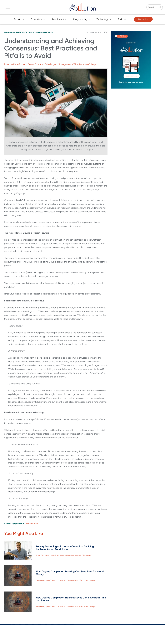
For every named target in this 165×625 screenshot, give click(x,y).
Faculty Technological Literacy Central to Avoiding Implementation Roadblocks (65, 548)
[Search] (155, 7)
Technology (104, 19)
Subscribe (143, 19)
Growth (19, 19)
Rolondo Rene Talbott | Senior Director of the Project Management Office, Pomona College (50, 64)
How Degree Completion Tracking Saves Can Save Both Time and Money (71, 599)
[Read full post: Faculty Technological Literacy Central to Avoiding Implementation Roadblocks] (18, 551)
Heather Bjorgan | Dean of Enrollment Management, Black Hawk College (65, 580)
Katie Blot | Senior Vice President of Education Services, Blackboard (63, 555)
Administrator (31, 523)
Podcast (122, 19)
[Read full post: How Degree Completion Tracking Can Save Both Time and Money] (18, 576)
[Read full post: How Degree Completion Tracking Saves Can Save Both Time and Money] (18, 602)
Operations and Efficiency (40, 32)
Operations (38, 19)
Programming (81, 19)
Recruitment (59, 19)
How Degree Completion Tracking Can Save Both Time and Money (70, 573)
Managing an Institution (16, 32)
